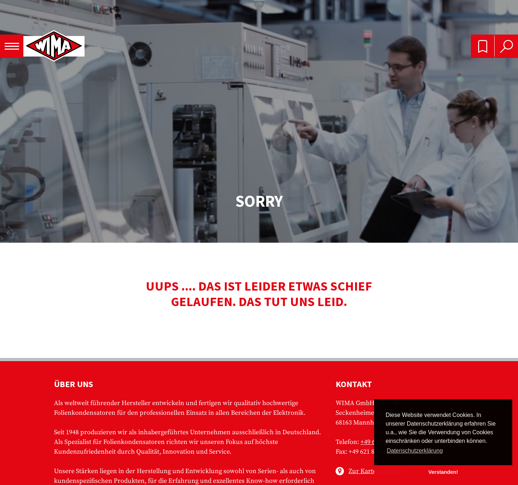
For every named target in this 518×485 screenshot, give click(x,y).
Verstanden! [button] (443, 472)
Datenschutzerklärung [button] (415, 451)
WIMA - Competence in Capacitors (54, 46)
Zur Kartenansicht (375, 471)
